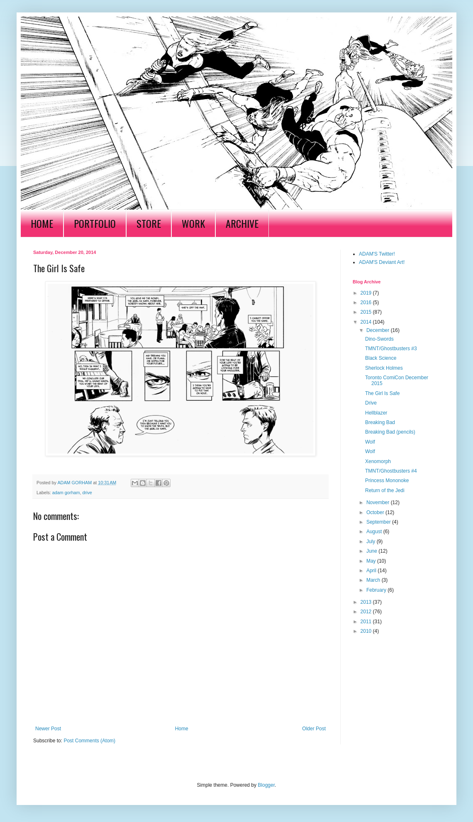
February (377, 590)
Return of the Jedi (385, 490)
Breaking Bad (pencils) (390, 432)
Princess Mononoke (387, 480)
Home (181, 729)
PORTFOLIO (95, 223)
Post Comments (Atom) (89, 741)
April (372, 570)
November (378, 502)
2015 (367, 312)
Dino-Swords (379, 339)
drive (87, 492)
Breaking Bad (380, 422)
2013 (367, 602)
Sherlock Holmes (384, 368)
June (372, 551)
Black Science (380, 358)
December (378, 330)
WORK (193, 223)
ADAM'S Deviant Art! (382, 262)
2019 (367, 293)
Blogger (266, 785)
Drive (371, 403)
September (379, 522)
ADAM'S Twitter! (377, 254)
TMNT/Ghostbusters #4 (391, 471)
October (375, 512)
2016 (367, 302)
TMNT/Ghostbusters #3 (391, 348)
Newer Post (48, 729)
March (374, 580)
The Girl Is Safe (382, 393)
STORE (149, 223)
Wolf (370, 442)
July (371, 541)
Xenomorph (378, 461)
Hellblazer (376, 413)
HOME (42, 223)
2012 (367, 612)
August (374, 531)
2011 (367, 621)
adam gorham (66, 492)
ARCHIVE (242, 223)
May (371, 561)
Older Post (314, 729)
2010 (367, 631)
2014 (367, 322)
